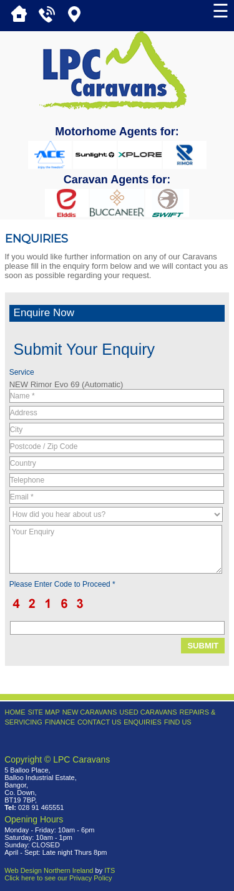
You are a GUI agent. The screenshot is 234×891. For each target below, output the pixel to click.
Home (15, 712)
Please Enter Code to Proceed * (62, 584)
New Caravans (89, 712)
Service (21, 372)
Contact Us (99, 722)
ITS (109, 870)
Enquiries (143, 722)
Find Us (178, 722)
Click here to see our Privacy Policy (58, 878)
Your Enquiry (115, 549)
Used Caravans (148, 712)
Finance (60, 722)
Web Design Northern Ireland (48, 870)
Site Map (43, 712)
